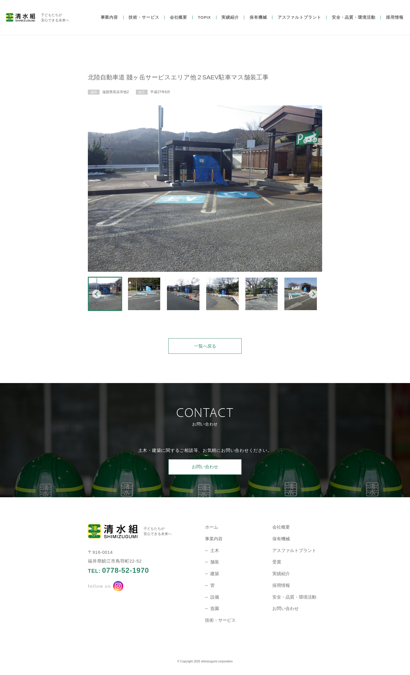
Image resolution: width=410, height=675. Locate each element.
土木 (214, 552)
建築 (214, 575)
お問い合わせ (205, 468)
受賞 (276, 564)
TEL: (118, 572)
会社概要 (178, 20)
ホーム (211, 529)
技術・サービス (144, 20)
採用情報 (395, 20)
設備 (214, 599)
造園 (214, 610)
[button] (105, 294)
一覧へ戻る (205, 348)
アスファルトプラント (299, 20)
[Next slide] (313, 294)
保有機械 (258, 20)
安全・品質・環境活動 (353, 20)
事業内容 (109, 20)
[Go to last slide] (96, 294)
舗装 (214, 564)
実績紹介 (230, 20)
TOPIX (204, 20)
